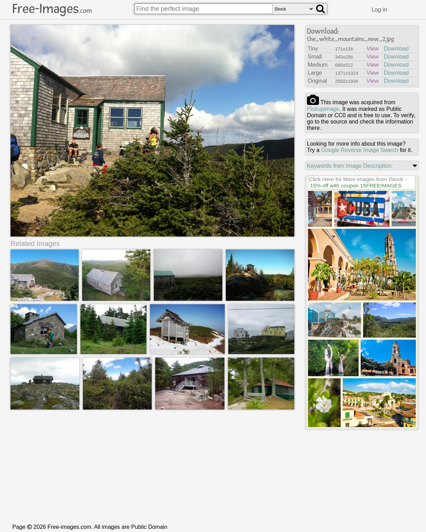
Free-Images (52, 9)
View (373, 49)
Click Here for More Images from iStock (356, 179)
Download (396, 49)
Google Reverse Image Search (359, 150)
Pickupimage (323, 109)
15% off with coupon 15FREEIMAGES (355, 185)
